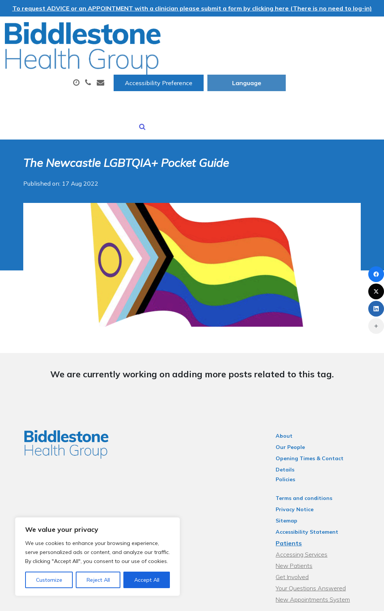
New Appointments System (318, 548)
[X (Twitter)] (376, 291)
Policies (290, 428)
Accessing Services (307, 503)
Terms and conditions (309, 447)
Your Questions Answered (316, 537)
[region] (97, 556)
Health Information (266, 80)
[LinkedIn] (376, 309)
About (118, 53)
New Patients (191, 80)
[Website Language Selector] (340, 30)
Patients (294, 492)
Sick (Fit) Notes (127, 80)
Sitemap (292, 470)
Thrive (362, 599)
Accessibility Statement (312, 481)
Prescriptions (248, 53)
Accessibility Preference (252, 30)
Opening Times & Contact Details (325, 417)
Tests (297, 53)
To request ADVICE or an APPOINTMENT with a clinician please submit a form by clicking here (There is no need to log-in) (192, 8)
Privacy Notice (300, 458)
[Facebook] (376, 274)
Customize (49, 579)
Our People (295, 406)
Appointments (180, 53)
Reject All (98, 579)
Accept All (146, 579)
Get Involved (297, 526)
